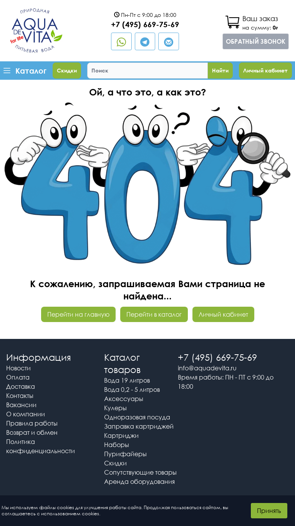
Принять (269, 510)
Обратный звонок (255, 41)
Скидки (67, 70)
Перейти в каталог (154, 314)
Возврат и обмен (32, 432)
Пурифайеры (125, 454)
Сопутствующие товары (140, 472)
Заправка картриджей (139, 426)
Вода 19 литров (127, 380)
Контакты (19, 395)
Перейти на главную (78, 314)
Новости (18, 368)
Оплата (18, 377)
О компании (25, 414)
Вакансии (21, 405)
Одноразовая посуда (137, 417)
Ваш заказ (260, 18)
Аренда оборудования (139, 481)
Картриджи (121, 435)
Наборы (116, 445)
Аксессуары (123, 399)
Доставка (20, 386)
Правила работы (32, 423)
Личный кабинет (265, 70)
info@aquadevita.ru (207, 368)
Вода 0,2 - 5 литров (132, 389)
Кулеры (115, 408)
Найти (220, 70)
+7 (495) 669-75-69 (145, 24)
